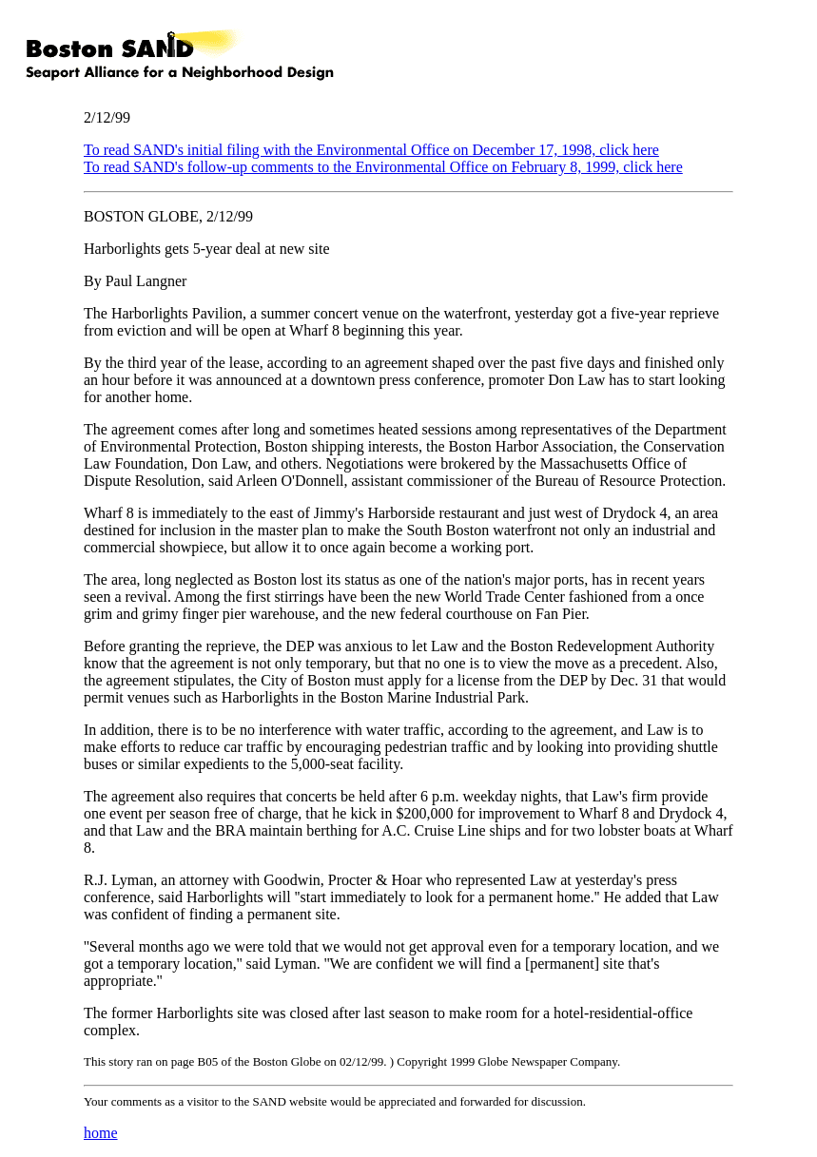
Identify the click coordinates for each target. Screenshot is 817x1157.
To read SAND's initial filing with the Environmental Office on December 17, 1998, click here (371, 150)
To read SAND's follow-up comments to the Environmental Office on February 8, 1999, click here (383, 167)
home (101, 1133)
